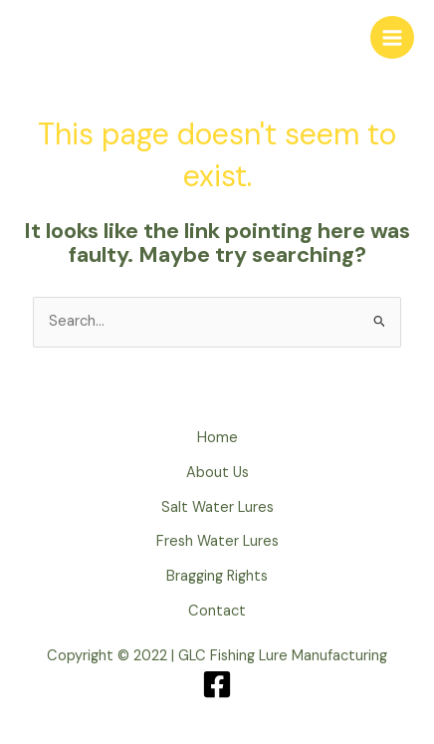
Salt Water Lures (217, 507)
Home (217, 437)
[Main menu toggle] (392, 38)
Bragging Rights (217, 576)
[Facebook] (217, 684)
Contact (217, 611)
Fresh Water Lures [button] (217, 541)
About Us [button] (217, 472)
